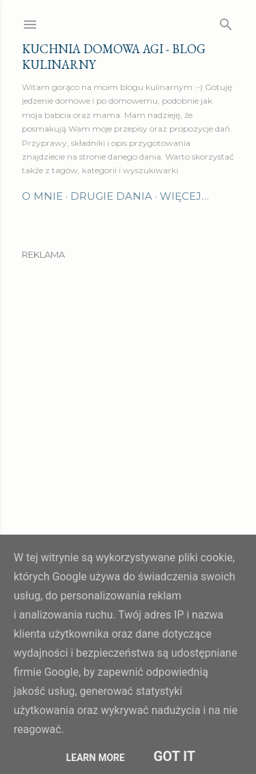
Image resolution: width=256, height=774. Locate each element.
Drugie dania (111, 196)
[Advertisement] (128, 398)
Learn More (95, 757)
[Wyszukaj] (226, 21)
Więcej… (184, 196)
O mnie (42, 196)
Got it (175, 756)
